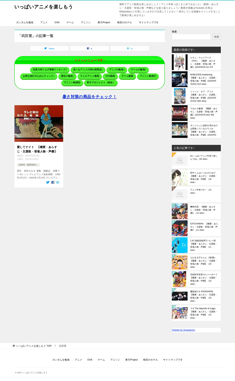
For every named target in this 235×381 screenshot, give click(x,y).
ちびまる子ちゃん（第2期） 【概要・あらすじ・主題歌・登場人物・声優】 (204, 262)
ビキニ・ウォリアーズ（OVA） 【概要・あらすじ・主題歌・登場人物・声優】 (202, 62)
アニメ (44, 22)
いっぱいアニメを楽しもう (46, 6)
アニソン (86, 22)
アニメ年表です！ (200, 191)
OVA (57, 22)
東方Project (104, 22)
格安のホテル (124, 22)
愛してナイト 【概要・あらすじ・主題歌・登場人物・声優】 (37, 146)
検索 (174, 31)
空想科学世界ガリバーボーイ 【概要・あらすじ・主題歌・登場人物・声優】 (204, 279)
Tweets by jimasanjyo (183, 330)
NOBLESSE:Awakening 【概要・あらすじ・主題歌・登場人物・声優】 (204, 79)
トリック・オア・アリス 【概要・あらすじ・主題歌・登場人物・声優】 (204, 96)
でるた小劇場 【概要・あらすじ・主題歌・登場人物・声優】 (204, 113)
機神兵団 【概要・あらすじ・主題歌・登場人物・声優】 (202, 210)
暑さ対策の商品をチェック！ (89, 94)
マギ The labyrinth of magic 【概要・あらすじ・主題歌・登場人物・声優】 (204, 313)
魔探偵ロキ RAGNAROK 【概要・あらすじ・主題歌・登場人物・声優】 (204, 296)
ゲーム (70, 22)
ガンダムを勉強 (24, 22)
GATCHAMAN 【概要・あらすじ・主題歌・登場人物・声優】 (204, 226)
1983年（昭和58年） (28, 162)
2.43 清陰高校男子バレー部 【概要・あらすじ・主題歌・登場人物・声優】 (204, 245)
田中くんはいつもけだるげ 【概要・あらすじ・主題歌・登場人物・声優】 (204, 178)
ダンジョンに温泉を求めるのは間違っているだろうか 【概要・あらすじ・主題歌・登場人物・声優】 (204, 130)
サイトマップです (149, 22)
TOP (33, 345)
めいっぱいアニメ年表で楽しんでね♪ (204, 157)
